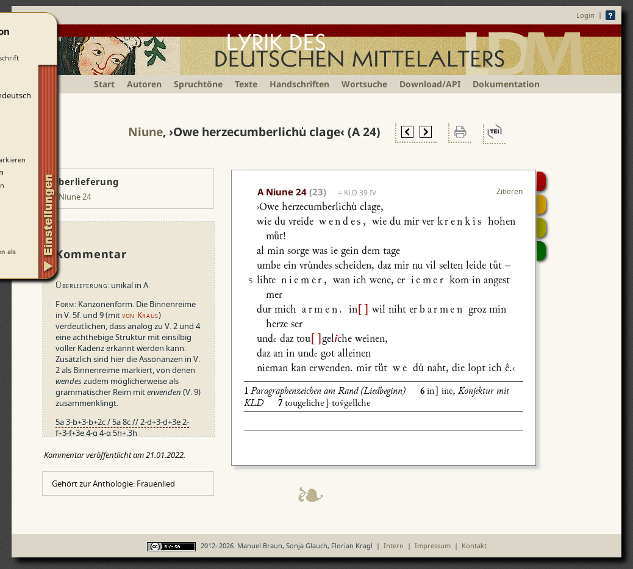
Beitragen (541, 251)
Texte (246, 84)
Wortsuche (364, 84)
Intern (394, 545)
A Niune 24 (71, 196)
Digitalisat (541, 181)
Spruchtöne (198, 84)
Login (585, 15)
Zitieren (509, 191)
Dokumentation (506, 84)
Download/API (429, 84)
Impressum (433, 545)
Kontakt (474, 545)
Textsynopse (541, 227)
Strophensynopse (541, 204)
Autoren (144, 84)
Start (104, 84)
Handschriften (299, 84)
